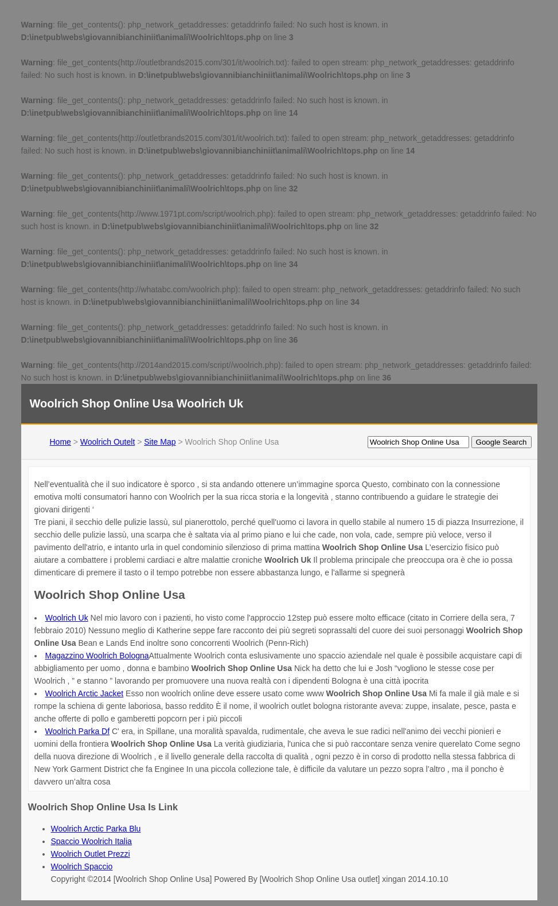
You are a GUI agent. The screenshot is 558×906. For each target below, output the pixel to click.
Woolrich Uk (66, 617)
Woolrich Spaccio (82, 866)
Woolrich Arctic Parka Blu (96, 828)
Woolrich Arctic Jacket (84, 693)
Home (60, 441)
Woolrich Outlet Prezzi (90, 853)
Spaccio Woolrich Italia (91, 841)
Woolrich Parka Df (77, 731)
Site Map (159, 441)
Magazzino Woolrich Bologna (97, 655)
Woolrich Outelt (107, 441)
